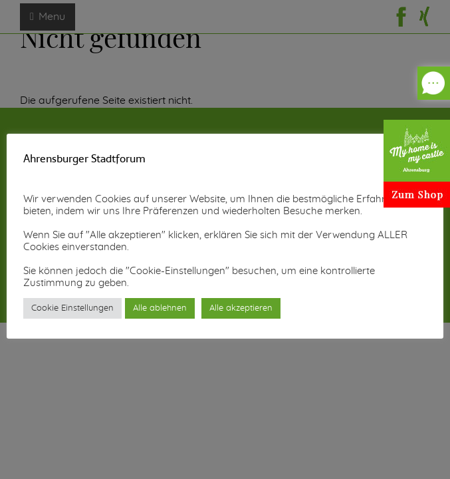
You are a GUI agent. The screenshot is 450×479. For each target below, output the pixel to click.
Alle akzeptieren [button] (241, 308)
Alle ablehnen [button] (160, 308)
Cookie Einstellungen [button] (72, 308)
